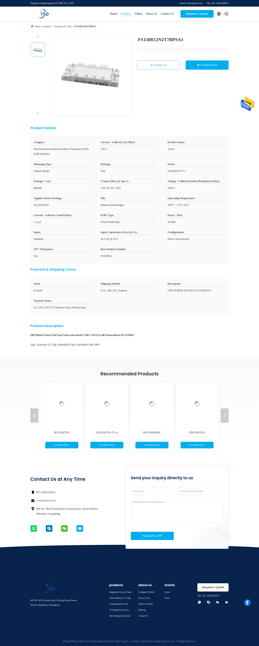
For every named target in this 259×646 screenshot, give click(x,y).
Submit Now (152, 536)
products (47, 26)
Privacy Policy (70, 641)
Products (126, 13)
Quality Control (145, 604)
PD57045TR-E (197, 432)
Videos (138, 13)
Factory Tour (144, 598)
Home (113, 13)
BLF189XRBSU (152, 432)
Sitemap (142, 610)
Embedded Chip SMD (88, 344)
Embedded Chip (66, 344)
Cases (167, 592)
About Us (151, 13)
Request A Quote (197, 14)
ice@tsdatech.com (46, 500)
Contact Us (167, 13)
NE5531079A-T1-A (107, 432)
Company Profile (146, 592)
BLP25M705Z (61, 432)
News (167, 598)
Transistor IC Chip (62, 26)
